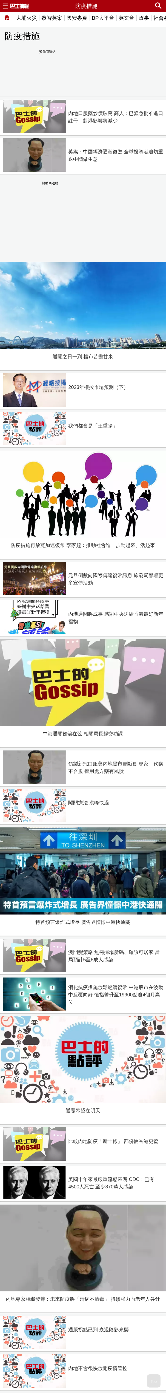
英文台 (126, 18)
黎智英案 (51, 18)
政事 (144, 18)
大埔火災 (26, 18)
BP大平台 (103, 18)
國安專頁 (77, 18)
